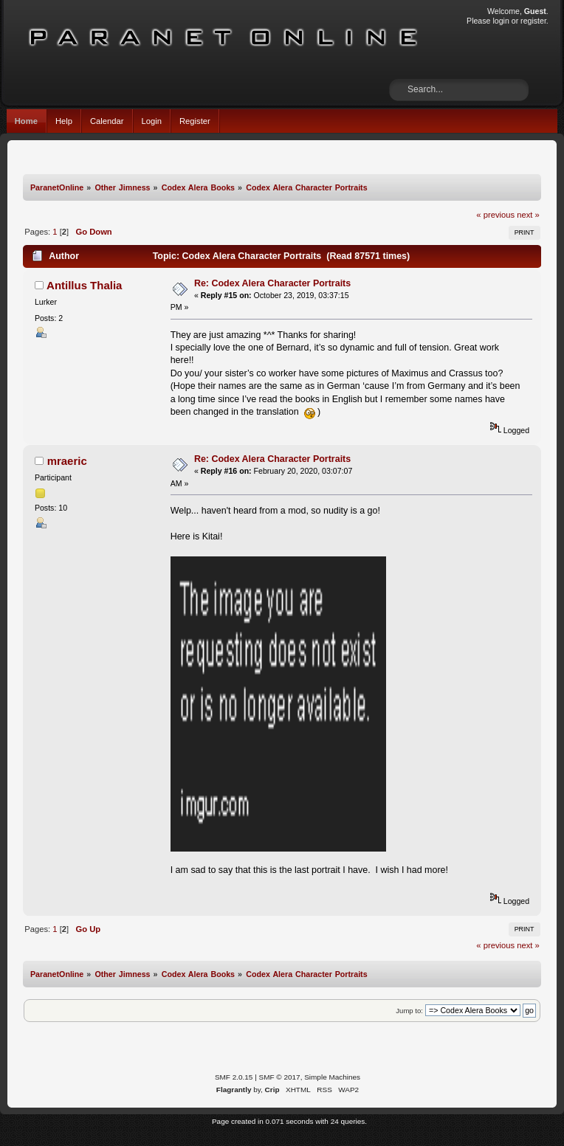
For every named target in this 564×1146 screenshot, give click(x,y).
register (533, 20)
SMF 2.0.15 (234, 1077)
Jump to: (409, 1011)
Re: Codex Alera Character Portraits (272, 283)
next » (528, 214)
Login (152, 121)
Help (63, 121)
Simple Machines (332, 1077)
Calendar (107, 121)
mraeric (67, 461)
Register (194, 121)
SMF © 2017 (279, 1077)
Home (26, 121)
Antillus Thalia (84, 285)
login (500, 20)
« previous (495, 214)
